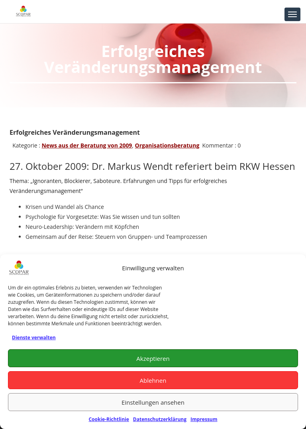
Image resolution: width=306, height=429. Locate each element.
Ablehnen (153, 380)
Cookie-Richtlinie (108, 419)
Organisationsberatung (167, 145)
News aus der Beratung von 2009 (86, 145)
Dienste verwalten (34, 337)
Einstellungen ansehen (153, 402)
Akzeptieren (152, 358)
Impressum (204, 419)
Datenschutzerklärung (159, 419)
